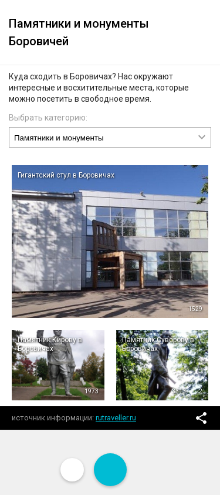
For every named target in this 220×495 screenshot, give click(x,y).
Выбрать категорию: (48, 117)
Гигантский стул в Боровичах (66, 175)
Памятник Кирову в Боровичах (50, 344)
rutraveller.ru (116, 417)
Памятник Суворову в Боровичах (158, 344)
